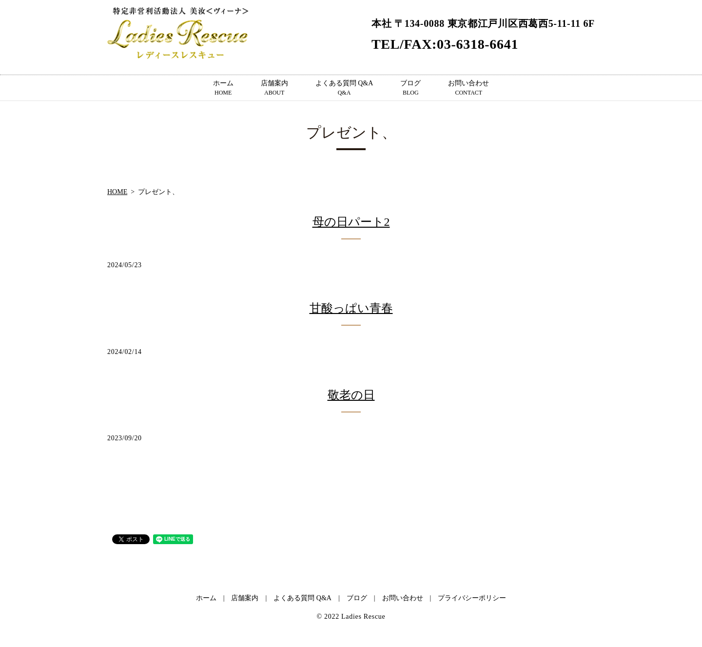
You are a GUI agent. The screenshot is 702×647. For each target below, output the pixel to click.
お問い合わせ (468, 88)
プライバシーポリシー (472, 598)
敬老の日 (351, 395)
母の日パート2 (351, 222)
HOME (117, 192)
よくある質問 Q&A (344, 88)
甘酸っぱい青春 (351, 308)
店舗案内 (274, 88)
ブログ (410, 88)
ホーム (223, 88)
